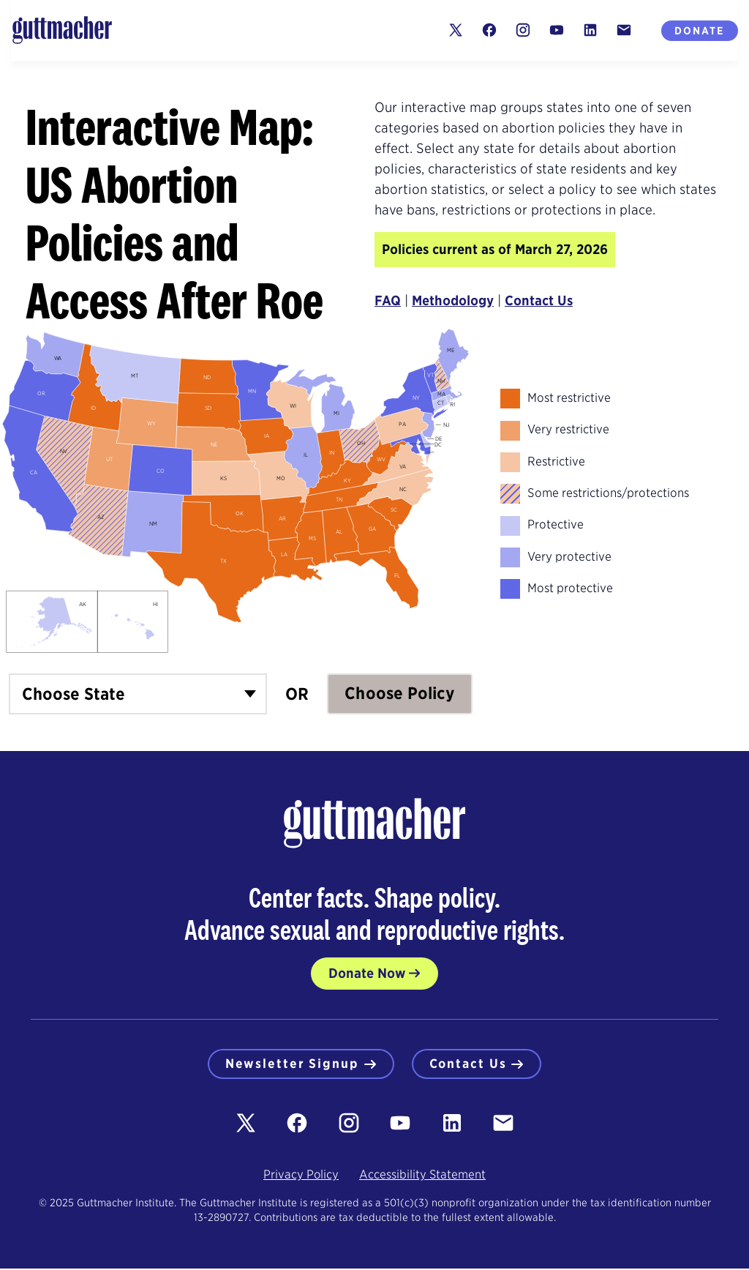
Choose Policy (399, 693)
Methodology (453, 300)
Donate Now (366, 973)
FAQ (387, 300)
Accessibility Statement (422, 1176)
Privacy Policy (301, 1176)
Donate (699, 31)
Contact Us (539, 300)
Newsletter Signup (298, 1064)
